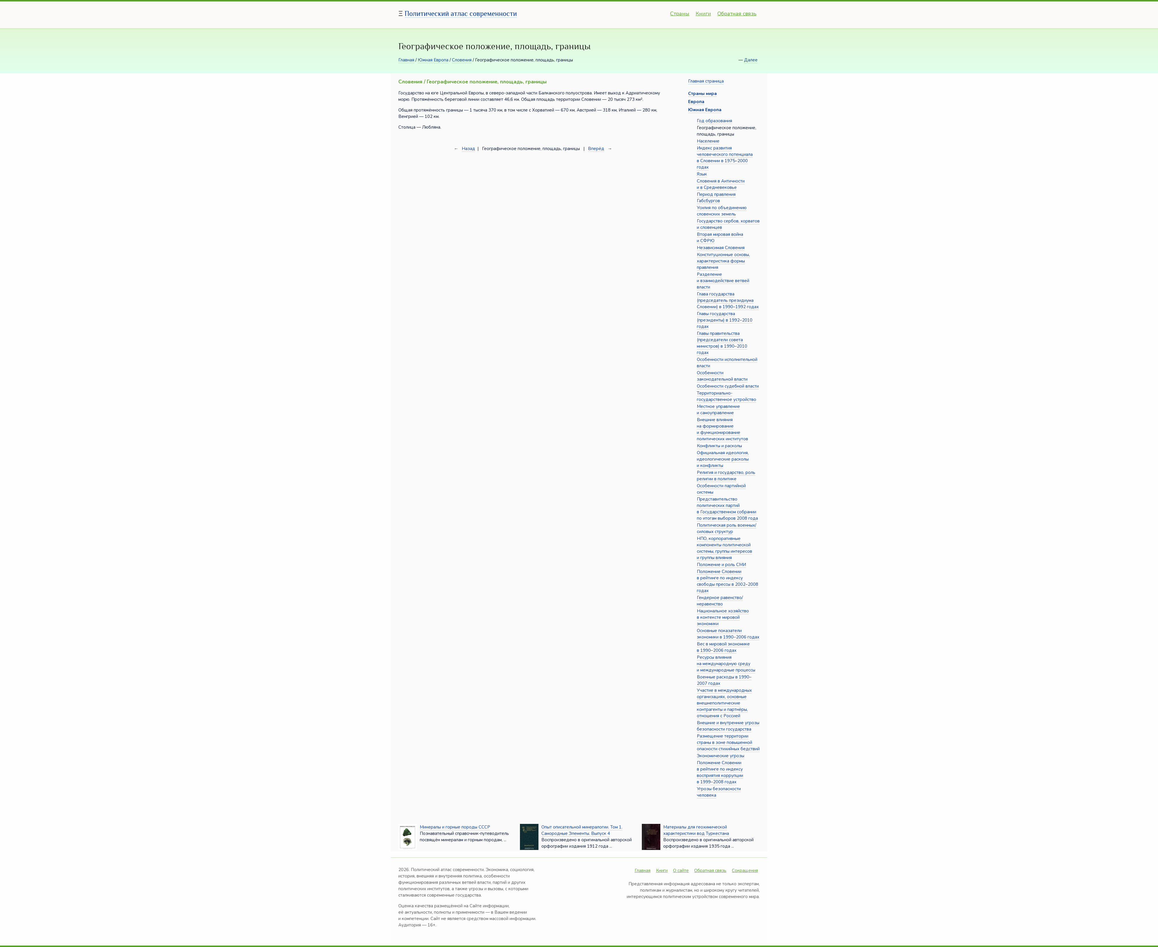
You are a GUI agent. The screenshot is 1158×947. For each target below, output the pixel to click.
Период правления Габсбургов (716, 197)
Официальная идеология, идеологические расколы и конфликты (723, 459)
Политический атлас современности (461, 13)
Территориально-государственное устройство (726, 396)
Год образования (714, 121)
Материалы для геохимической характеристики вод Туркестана (696, 830)
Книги (703, 13)
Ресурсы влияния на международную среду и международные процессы (726, 663)
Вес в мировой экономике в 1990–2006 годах (723, 647)
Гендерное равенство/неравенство (720, 601)
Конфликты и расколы (719, 446)
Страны (679, 13)
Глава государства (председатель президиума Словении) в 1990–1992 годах (728, 300)
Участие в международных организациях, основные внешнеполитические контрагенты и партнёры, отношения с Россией (724, 703)
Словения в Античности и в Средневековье (721, 184)
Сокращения (745, 870)
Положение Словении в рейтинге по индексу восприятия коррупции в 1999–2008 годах (720, 772)
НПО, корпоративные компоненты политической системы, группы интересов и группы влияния (724, 548)
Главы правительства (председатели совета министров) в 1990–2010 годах (722, 343)
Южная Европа (433, 60)
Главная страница (706, 81)
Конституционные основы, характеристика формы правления (723, 261)
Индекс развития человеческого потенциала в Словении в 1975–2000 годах (725, 157)
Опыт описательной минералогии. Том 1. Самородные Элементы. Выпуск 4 (581, 830)
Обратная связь (736, 13)
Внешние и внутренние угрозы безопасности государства (728, 726)
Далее (751, 60)
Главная (406, 60)
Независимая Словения (721, 248)
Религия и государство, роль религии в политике (726, 476)
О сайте (681, 870)
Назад (468, 149)
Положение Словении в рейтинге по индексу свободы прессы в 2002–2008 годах (727, 581)
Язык (702, 174)
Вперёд (596, 149)
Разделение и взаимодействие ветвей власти (723, 280)
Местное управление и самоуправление (718, 410)
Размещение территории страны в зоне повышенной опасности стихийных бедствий (728, 742)
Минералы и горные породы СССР (455, 827)
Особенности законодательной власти (722, 376)
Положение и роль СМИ (721, 565)
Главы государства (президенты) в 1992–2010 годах (724, 320)
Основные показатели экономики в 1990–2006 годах (728, 634)
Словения (462, 60)
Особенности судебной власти (728, 386)
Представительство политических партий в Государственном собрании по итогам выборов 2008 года (727, 508)
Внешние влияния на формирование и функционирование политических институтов (722, 429)
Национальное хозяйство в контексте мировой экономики (723, 617)
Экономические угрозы (720, 756)
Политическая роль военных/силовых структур (726, 528)
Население (708, 141)
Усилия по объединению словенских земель (722, 211)
